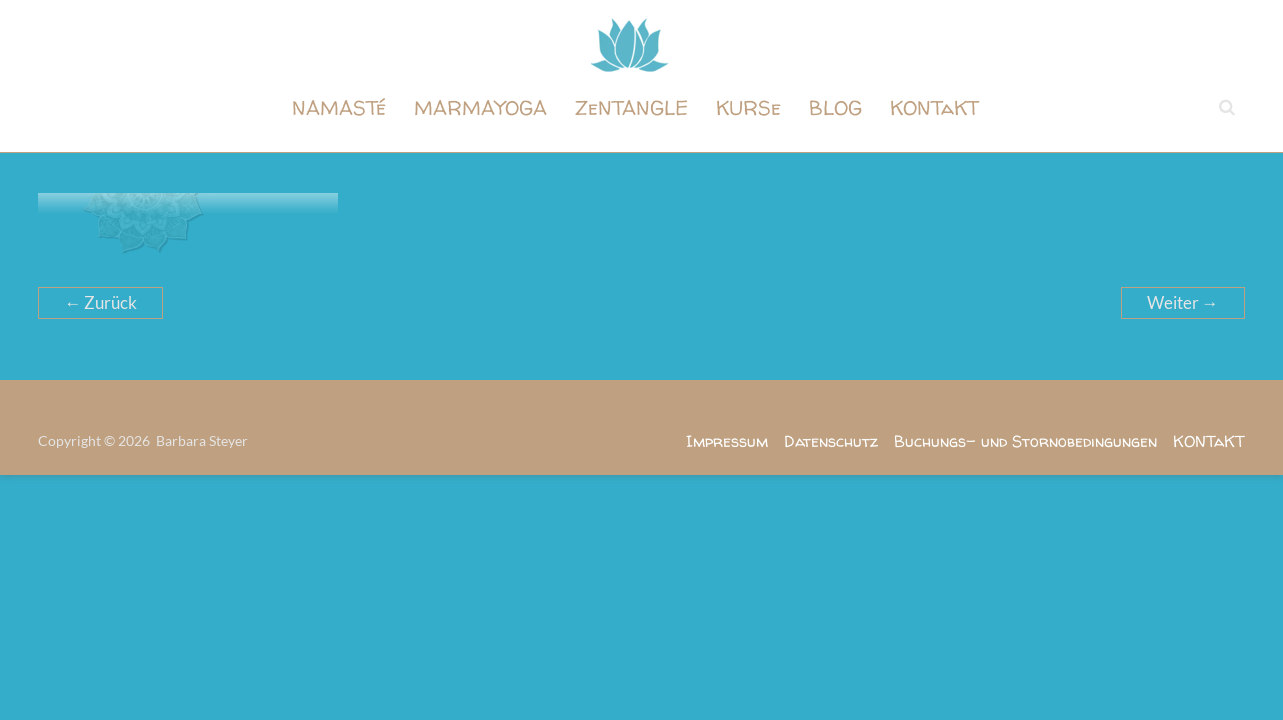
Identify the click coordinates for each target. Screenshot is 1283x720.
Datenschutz (831, 441)
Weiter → (1183, 302)
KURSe (748, 107)
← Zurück (100, 302)
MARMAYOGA (480, 107)
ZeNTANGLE (631, 107)
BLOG (835, 107)
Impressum (727, 441)
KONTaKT (934, 107)
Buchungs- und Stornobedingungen (1025, 441)
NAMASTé (339, 107)
